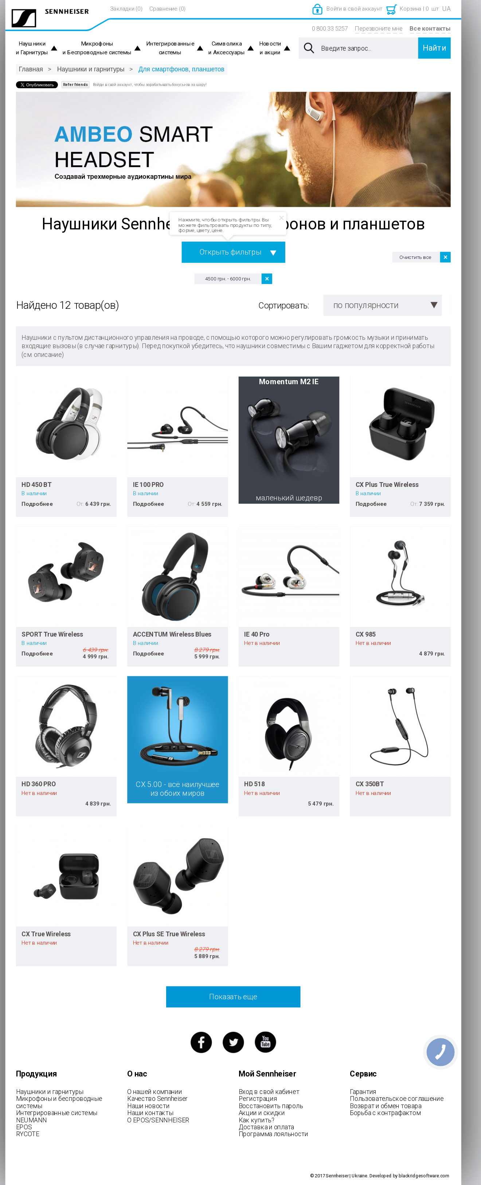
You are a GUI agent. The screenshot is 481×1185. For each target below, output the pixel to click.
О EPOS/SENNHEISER (158, 1119)
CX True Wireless (46, 933)
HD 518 (254, 784)
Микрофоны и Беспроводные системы (97, 48)
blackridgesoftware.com (424, 1175)
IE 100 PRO (148, 484)
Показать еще (233, 997)
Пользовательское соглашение (396, 1098)
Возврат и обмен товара (385, 1105)
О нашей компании (154, 1091)
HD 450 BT (36, 484)
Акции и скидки (262, 1113)
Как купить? (257, 1119)
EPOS (24, 1127)
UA (446, 8)
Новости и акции (270, 48)
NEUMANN (31, 1119)
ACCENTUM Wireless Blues (172, 634)
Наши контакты (150, 1113)
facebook (201, 1042)
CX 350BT (370, 784)
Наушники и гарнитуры (91, 69)
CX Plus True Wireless (387, 484)
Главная (31, 69)
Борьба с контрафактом (385, 1113)
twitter (233, 1042)
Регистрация (258, 1098)
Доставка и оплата (266, 1127)
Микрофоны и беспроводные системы (59, 1102)
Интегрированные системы (170, 48)
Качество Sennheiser (157, 1098)
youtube (265, 1042)
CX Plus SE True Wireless (169, 933)
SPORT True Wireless (52, 634)
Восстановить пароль (271, 1105)
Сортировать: (283, 305)
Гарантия (363, 1091)
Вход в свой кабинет (269, 1091)
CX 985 (366, 634)
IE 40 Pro (257, 634)
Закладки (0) (126, 8)
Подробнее (37, 503)
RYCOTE (27, 1134)
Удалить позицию (267, 278)
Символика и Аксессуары (226, 48)
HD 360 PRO (38, 784)
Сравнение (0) (167, 8)
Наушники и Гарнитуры (32, 48)
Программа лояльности (273, 1134)
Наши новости (148, 1105)
